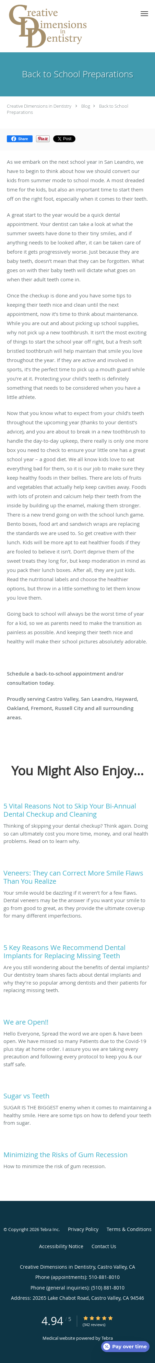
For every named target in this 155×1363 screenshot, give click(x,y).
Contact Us (104, 1246)
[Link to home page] (64, 26)
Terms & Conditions (129, 1229)
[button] (144, 13)
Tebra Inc (49, 1229)
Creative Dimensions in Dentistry (39, 106)
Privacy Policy (83, 1229)
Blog (85, 106)
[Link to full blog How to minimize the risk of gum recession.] (77, 1153)
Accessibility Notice (61, 1246)
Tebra (107, 1338)
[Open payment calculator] (125, 1346)
